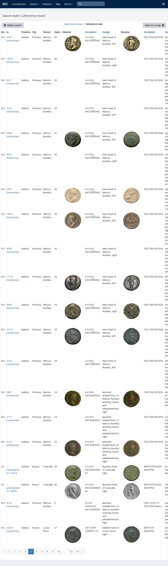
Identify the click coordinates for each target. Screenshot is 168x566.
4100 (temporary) (12, 39)
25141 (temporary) (12, 331)
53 (77, 551)
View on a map (154, 25)
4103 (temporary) (12, 110)
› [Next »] (83, 551)
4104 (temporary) (12, 362)
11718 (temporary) (12, 278)
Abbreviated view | (74, 24)
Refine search (13, 25)
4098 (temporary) (12, 250)
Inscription (90, 32)
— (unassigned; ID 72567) (13, 470)
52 (71, 551)
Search (34, 4)
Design (106, 32)
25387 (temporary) (12, 529)
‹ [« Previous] (4, 551)
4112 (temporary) (12, 443)
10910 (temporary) (12, 215)
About (68, 4)
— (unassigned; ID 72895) (13, 488)
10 (58, 551)
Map (58, 4)
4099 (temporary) (12, 306)
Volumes (47, 4)
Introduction (19, 4)
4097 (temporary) (12, 156)
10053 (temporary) (12, 60)
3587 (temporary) (12, 191)
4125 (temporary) (12, 504)
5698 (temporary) (12, 134)
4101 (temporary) (12, 82)
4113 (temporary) (12, 418)
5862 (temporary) (12, 394)
